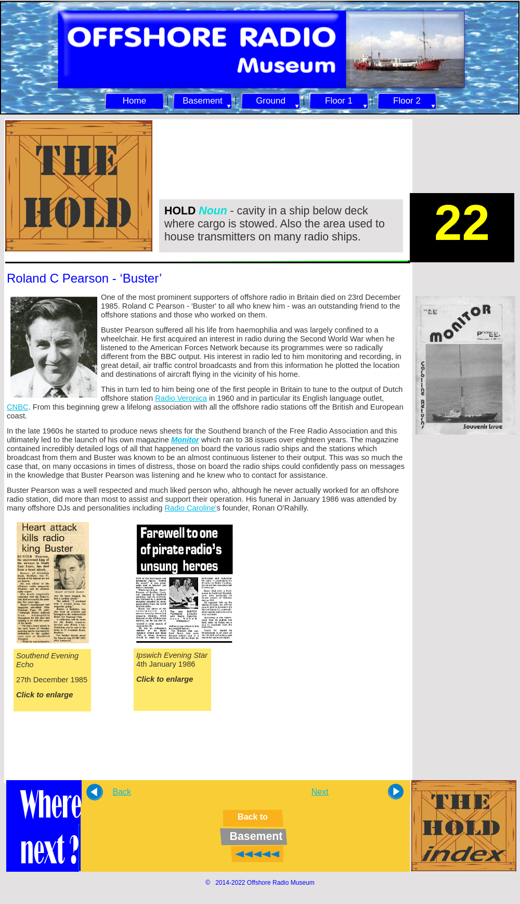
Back (121, 791)
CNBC (18, 407)
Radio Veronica (181, 398)
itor (193, 440)
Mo (176, 440)
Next (320, 791)
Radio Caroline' (190, 508)
